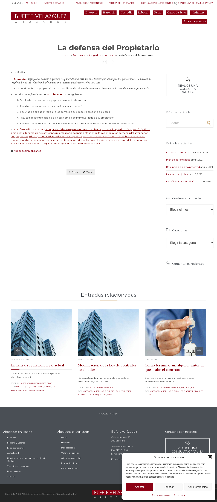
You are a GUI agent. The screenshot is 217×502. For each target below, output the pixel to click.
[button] (210, 457)
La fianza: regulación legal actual (37, 365)
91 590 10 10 (127, 450)
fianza (47, 387)
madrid (42, 390)
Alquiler (185, 387)
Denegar (169, 486)
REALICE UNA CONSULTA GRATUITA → (195, 3)
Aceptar (139, 486)
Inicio (68, 55)
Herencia (65, 448)
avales (40, 387)
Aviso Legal (179, 495)
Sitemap (11, 482)
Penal (64, 443)
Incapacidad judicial (177, 174)
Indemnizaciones (69, 468)
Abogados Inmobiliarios (101, 55)
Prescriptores (14, 477)
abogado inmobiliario (94, 391)
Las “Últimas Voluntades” (180, 181)
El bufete (11, 444)
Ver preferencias (198, 486)
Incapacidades (68, 453)
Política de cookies (161, 495)
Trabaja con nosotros (17, 472)
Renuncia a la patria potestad (183, 167)
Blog (49, 383)
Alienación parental (71, 463)
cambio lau (112, 391)
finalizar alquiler (193, 391)
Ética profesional (15, 454)
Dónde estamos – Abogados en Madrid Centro (26, 466)
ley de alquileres (97, 395)
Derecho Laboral (69, 473)
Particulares (79, 55)
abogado (20, 387)
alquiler (31, 387)
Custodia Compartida (178, 152)
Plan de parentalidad (178, 159)
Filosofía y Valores (16, 449)
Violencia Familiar (70, 458)
